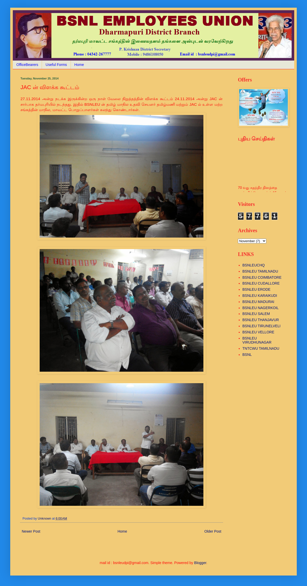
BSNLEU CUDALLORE (261, 283)
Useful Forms (56, 65)
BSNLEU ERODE (257, 289)
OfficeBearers (27, 65)
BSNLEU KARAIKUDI (260, 296)
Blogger (200, 563)
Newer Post (31, 531)
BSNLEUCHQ (254, 265)
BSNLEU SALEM (256, 314)
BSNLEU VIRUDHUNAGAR (257, 340)
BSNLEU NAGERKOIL (261, 308)
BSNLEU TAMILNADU (260, 271)
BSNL (247, 355)
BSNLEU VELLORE (259, 332)
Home (79, 65)
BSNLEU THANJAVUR (261, 320)
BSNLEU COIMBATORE (262, 277)
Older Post (212, 531)
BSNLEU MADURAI (258, 302)
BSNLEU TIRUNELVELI (262, 326)
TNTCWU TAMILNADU (261, 348)
